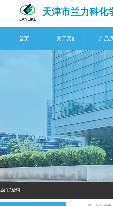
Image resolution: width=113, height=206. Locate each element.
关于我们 (66, 38)
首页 (24, 38)
